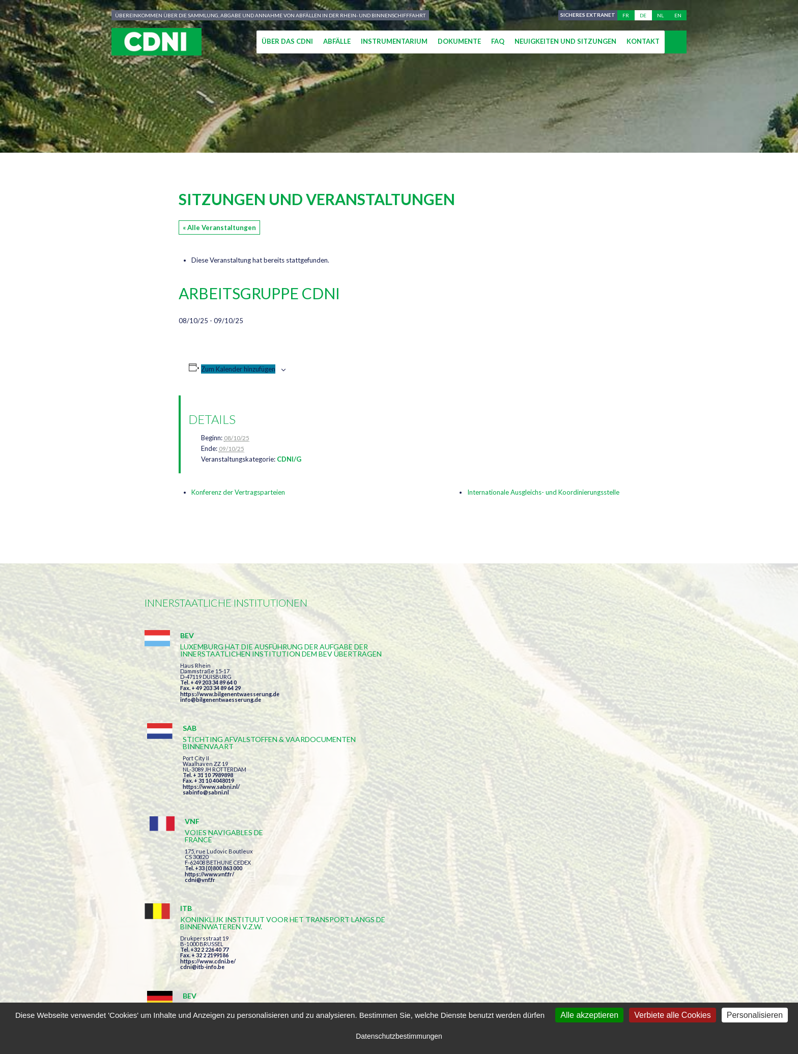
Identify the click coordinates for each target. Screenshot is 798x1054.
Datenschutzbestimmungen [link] (399, 1036)
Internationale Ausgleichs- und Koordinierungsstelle (543, 492)
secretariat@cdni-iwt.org (720, 961)
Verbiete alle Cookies (672, 1015)
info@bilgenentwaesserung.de (220, 721)
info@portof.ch (548, 823)
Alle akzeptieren (589, 1015)
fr (625, 15)
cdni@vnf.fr (543, 694)
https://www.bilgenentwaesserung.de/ (404, 804)
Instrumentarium (394, 41)
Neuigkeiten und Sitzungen (565, 41)
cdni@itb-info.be (202, 825)
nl (660, 15)
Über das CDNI (287, 41)
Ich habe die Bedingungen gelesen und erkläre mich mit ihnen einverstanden (458, 902)
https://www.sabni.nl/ (382, 701)
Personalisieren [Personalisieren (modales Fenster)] (755, 1015)
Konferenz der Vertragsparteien (238, 492)
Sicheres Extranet (586, 15)
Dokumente (459, 41)
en (677, 15)
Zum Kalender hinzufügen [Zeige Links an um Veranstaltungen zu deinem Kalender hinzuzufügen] (238, 369)
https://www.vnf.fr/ (553, 688)
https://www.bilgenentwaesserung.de (229, 715)
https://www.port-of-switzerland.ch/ (576, 818)
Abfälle (337, 41)
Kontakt (643, 41)
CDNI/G (289, 459)
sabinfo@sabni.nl (377, 706)
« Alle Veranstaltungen (219, 227)
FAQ (497, 41)
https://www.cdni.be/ (208, 819)
